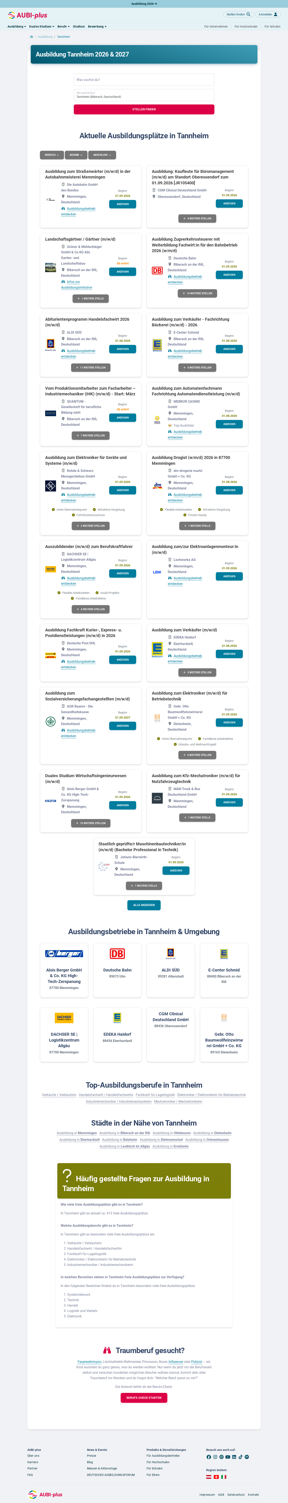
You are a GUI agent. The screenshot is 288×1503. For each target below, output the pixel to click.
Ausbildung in (77, 1133)
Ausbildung (45, 36)
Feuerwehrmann (89, 1362)
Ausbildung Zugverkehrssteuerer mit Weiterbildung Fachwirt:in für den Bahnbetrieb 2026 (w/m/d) (194, 244)
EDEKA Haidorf (117, 1034)
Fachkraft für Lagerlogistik (155, 1095)
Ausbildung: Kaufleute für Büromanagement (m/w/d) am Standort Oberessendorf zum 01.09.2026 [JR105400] (193, 177)
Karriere (32, 1462)
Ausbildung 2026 (144, 3)
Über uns (33, 1455)
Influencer (176, 1362)
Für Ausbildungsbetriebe (163, 1455)
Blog (90, 1462)
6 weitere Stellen (197, 755)
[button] (17, 26)
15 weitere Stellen (90, 823)
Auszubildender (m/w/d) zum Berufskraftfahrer (89, 546)
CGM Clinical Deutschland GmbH (171, 1016)
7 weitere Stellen (91, 435)
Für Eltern (153, 1474)
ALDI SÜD (171, 969)
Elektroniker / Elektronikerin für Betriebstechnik (211, 1095)
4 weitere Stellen (197, 218)
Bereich (50, 154)
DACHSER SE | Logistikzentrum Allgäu (64, 1040)
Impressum (207, 1494)
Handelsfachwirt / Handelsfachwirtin (106, 1095)
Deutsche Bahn (117, 969)
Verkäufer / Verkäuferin (59, 1095)
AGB (221, 1494)
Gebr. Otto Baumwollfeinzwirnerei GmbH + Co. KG (224, 1040)
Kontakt (253, 1494)
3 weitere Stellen (197, 672)
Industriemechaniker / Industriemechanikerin (119, 1101)
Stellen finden (144, 109)
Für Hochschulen (158, 1462)
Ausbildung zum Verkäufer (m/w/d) (184, 629)
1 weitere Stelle (91, 298)
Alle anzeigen (144, 904)
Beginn (75, 154)
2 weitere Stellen (91, 525)
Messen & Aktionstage (102, 1468)
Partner (32, 1468)
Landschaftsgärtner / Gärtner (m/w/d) (80, 238)
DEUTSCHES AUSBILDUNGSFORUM (111, 1474)
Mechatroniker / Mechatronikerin (178, 1101)
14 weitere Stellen (197, 293)
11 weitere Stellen (90, 367)
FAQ (30, 1474)
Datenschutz (236, 1494)
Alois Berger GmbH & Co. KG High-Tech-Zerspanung (64, 975)
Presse (91, 1455)
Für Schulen (155, 1468)
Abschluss (101, 154)
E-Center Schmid (224, 969)
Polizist (196, 1362)
